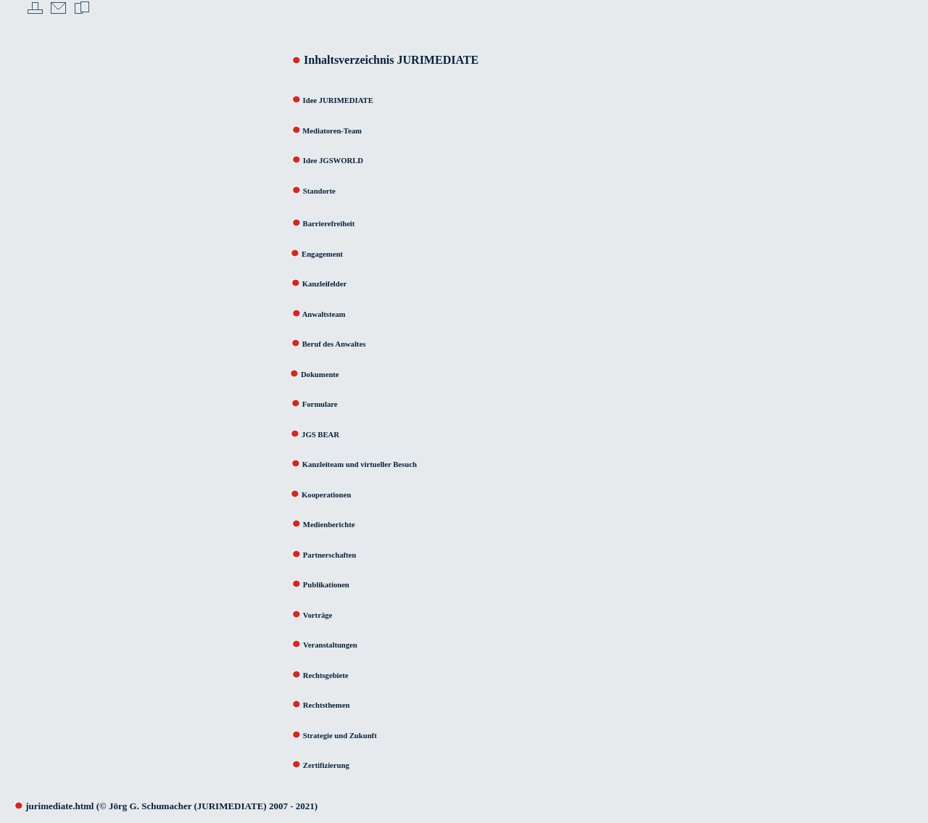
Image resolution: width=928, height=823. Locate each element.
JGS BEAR (320, 435)
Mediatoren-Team (331, 131)
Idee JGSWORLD (333, 161)
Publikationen (313, 585)
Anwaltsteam (323, 314)
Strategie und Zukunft (340, 736)
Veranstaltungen (330, 645)
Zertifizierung (326, 765)
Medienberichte (329, 525)
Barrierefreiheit (329, 224)
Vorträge (305, 615)
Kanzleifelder (324, 284)
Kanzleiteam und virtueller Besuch (359, 464)
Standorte (319, 191)
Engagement (322, 254)
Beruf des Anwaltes (332, 344)
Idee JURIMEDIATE (328, 100)
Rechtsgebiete (326, 675)
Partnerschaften (329, 555)
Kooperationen (319, 495)
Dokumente (320, 375)
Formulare (320, 404)
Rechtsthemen (326, 705)
